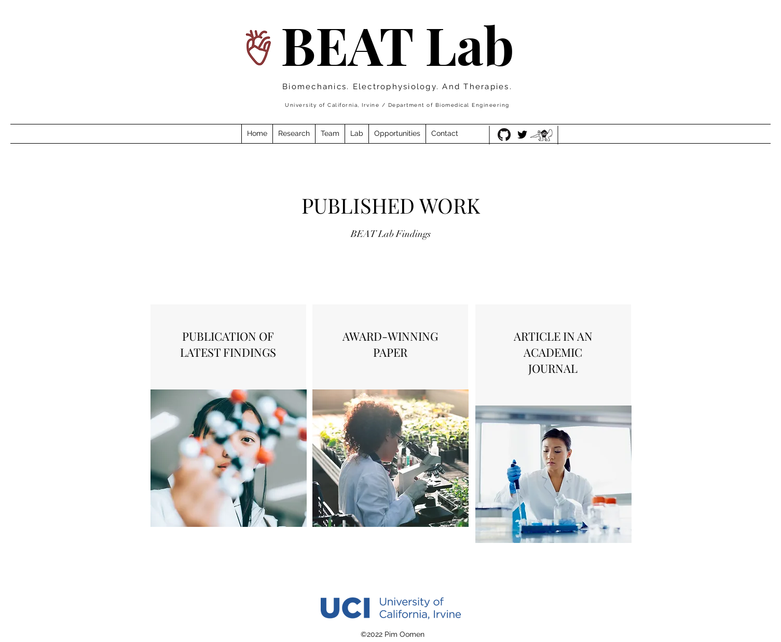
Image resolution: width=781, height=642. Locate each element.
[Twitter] (522, 134)
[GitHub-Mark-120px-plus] (504, 134)
